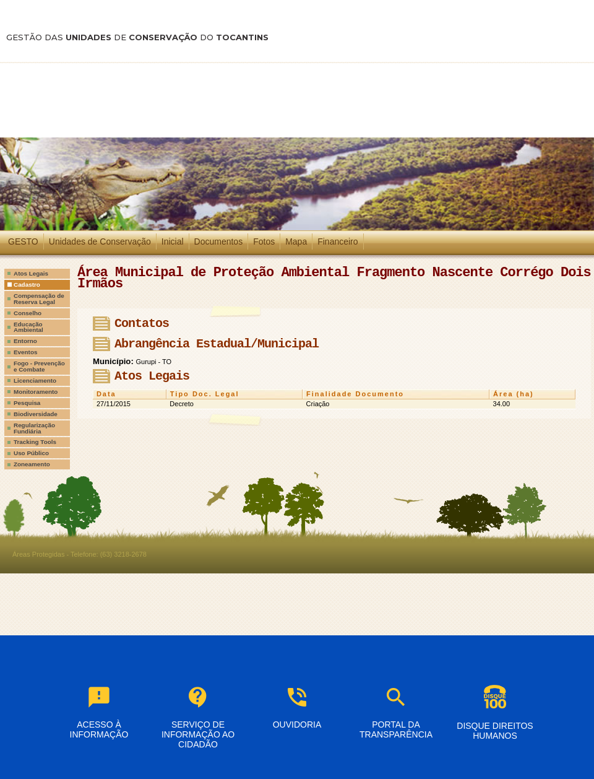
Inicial (172, 241)
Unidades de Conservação (100, 241)
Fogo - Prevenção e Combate (39, 366)
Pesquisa (27, 402)
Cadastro (27, 284)
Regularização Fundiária (34, 428)
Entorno (25, 340)
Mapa (296, 241)
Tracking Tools (35, 441)
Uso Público (31, 453)
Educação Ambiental (28, 327)
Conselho (27, 313)
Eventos (25, 352)
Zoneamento (32, 464)
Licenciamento (35, 380)
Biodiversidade (36, 414)
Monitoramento (36, 391)
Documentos (218, 241)
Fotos (264, 241)
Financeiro (337, 241)
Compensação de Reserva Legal (39, 298)
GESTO (23, 241)
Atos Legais (31, 273)
